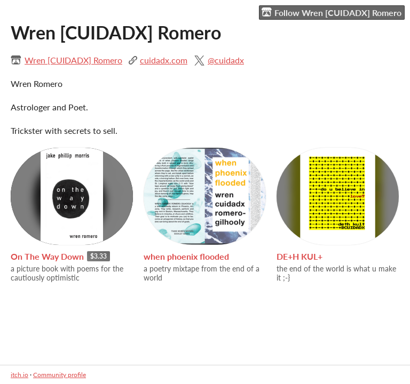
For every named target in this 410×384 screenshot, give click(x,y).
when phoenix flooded (186, 256)
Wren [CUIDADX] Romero (73, 60)
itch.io (19, 375)
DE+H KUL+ (299, 256)
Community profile (59, 375)
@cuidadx (226, 60)
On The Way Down (47, 256)
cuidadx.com (163, 60)
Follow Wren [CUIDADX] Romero (331, 12)
